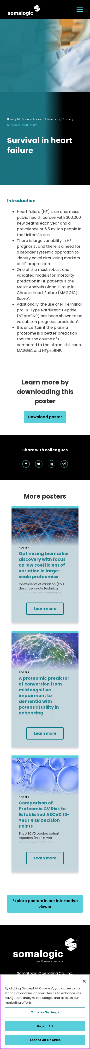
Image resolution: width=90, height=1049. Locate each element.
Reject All (45, 1026)
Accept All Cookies (45, 1040)
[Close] (84, 981)
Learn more (45, 608)
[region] (45, 1011)
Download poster (45, 417)
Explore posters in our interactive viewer (45, 904)
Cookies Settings (44, 1012)
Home (10, 119)
